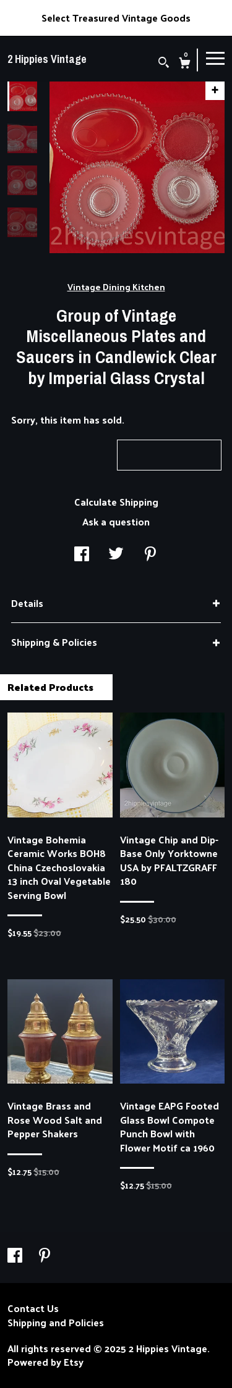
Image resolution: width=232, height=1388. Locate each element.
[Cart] (185, 64)
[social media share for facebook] (81, 555)
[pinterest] (44, 1256)
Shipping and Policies (55, 1322)
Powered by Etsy (45, 1362)
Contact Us (33, 1308)
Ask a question (116, 521)
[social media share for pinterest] (150, 555)
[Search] (164, 63)
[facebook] (16, 1256)
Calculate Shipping (116, 502)
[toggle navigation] (215, 57)
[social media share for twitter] (116, 555)
